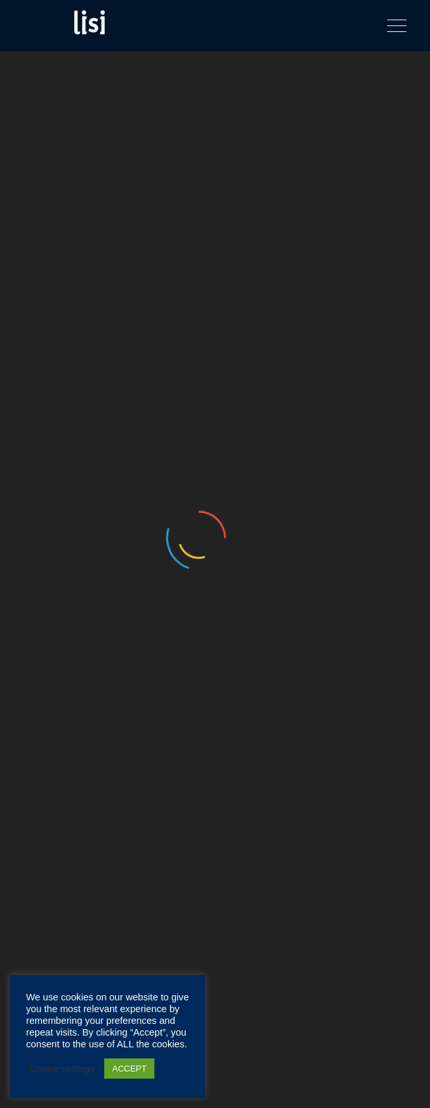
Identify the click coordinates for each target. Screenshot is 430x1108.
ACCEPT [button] (129, 1068)
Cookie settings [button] (61, 1069)
